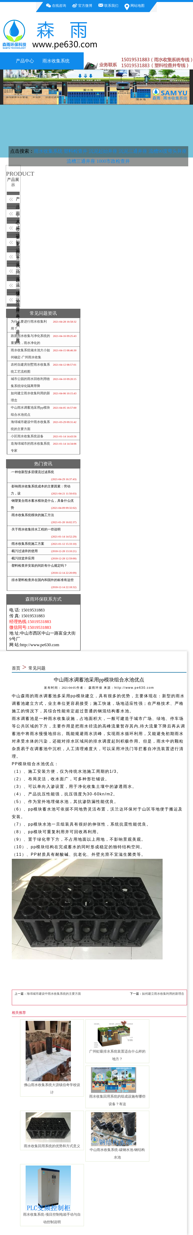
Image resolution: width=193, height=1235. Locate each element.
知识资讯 (18, 243)
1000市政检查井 (113, 161)
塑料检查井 (75, 151)
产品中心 (25, 60)
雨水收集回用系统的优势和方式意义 (52, 1146)
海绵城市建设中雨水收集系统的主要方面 (54, 993)
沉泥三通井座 (133, 151)
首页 (16, 668)
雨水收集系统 (56, 60)
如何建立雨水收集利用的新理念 (163, 993)
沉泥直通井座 (18, 300)
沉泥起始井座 (103, 151)
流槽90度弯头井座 (168, 151)
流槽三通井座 (81, 161)
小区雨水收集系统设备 (27, 436)
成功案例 (18, 228)
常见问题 (18, 257)
